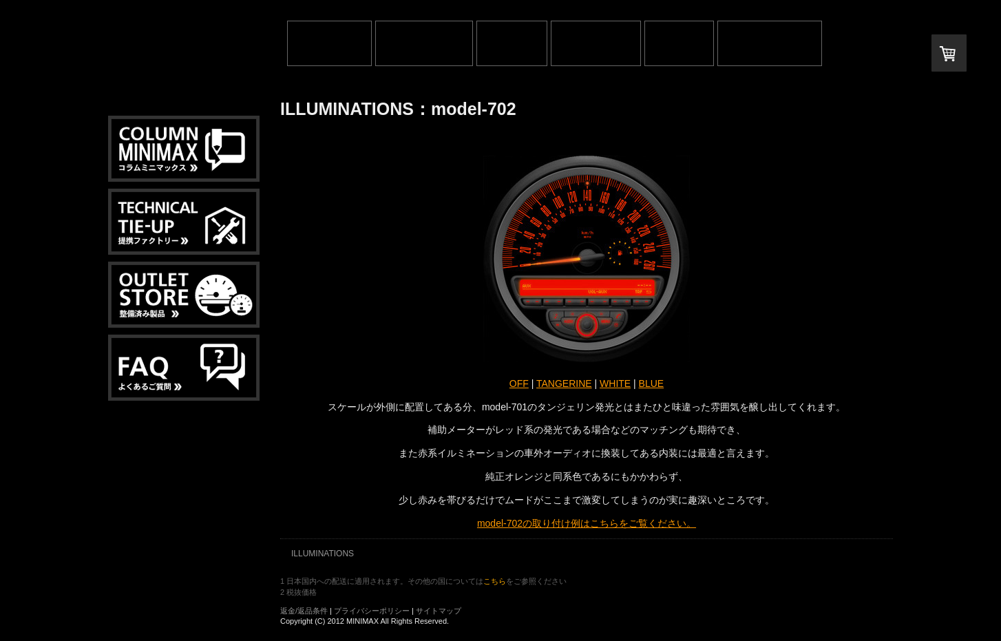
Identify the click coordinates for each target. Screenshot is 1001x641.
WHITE (615, 383)
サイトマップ (438, 611)
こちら (494, 581)
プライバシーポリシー (372, 611)
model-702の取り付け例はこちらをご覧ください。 (586, 523)
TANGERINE (564, 383)
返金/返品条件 (304, 611)
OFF (519, 383)
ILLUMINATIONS (322, 553)
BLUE (651, 383)
